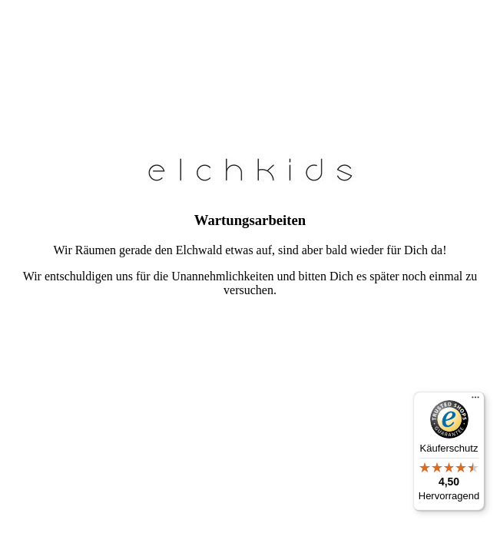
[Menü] (475, 401)
